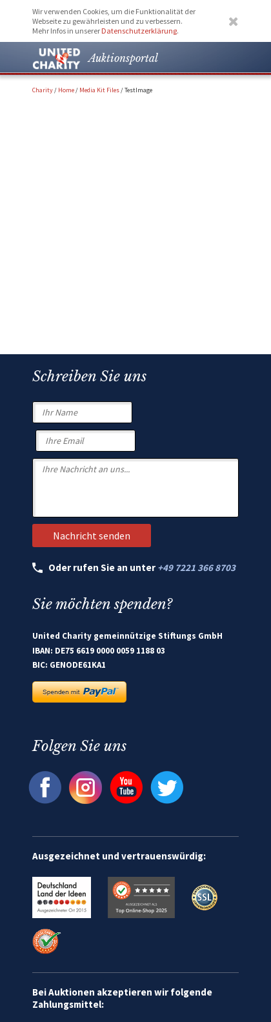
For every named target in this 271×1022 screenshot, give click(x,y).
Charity (42, 90)
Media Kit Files (99, 90)
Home (66, 90)
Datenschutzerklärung (139, 30)
